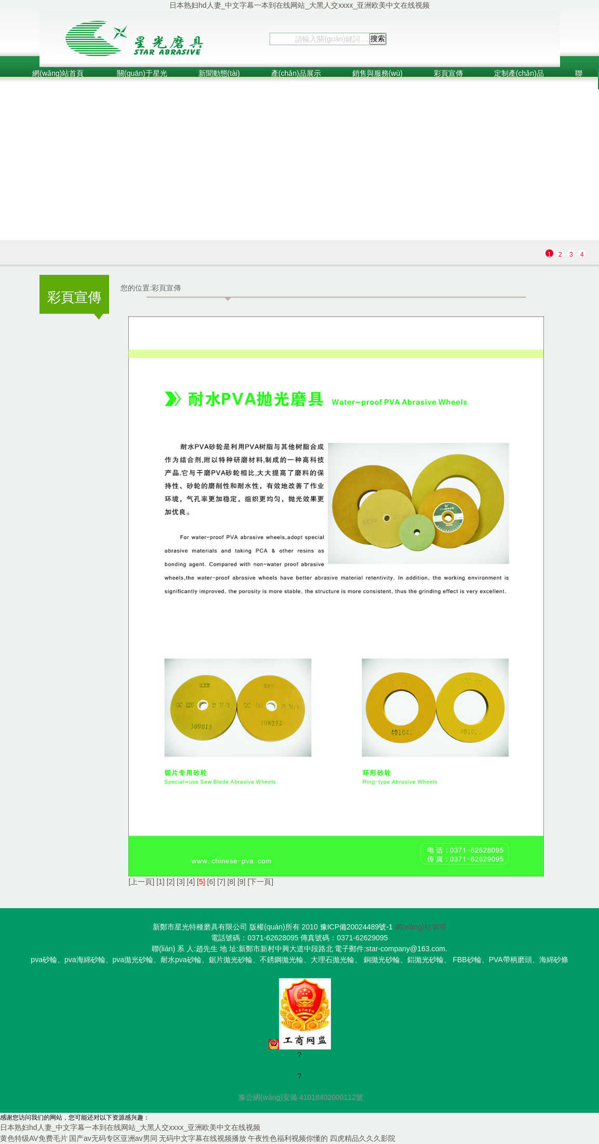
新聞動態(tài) (219, 73)
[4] (191, 881)
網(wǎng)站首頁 (58, 73)
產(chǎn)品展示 (296, 73)
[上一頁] (141, 881)
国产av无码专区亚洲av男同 (113, 1138)
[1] (160, 881)
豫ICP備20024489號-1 (356, 927)
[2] (171, 881)
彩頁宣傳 (448, 73)
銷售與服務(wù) (377, 73)
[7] (221, 881)
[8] (231, 881)
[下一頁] (260, 881)
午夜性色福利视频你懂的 (288, 1138)
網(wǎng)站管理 (420, 927)
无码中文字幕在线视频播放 (202, 1138)
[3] (181, 881)
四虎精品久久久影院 (362, 1138)
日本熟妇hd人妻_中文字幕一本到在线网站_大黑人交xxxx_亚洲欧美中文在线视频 (299, 5)
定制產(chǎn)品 (519, 73)
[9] (241, 881)
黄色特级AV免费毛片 (34, 1138)
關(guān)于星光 (141, 73)
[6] (211, 881)
